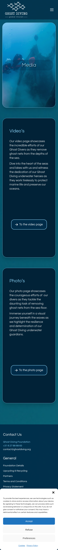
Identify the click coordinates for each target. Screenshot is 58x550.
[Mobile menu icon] (52, 10)
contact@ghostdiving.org (17, 449)
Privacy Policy (32, 546)
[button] (53, 492)
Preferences (29, 538)
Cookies (21, 546)
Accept (29, 521)
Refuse (29, 529)
